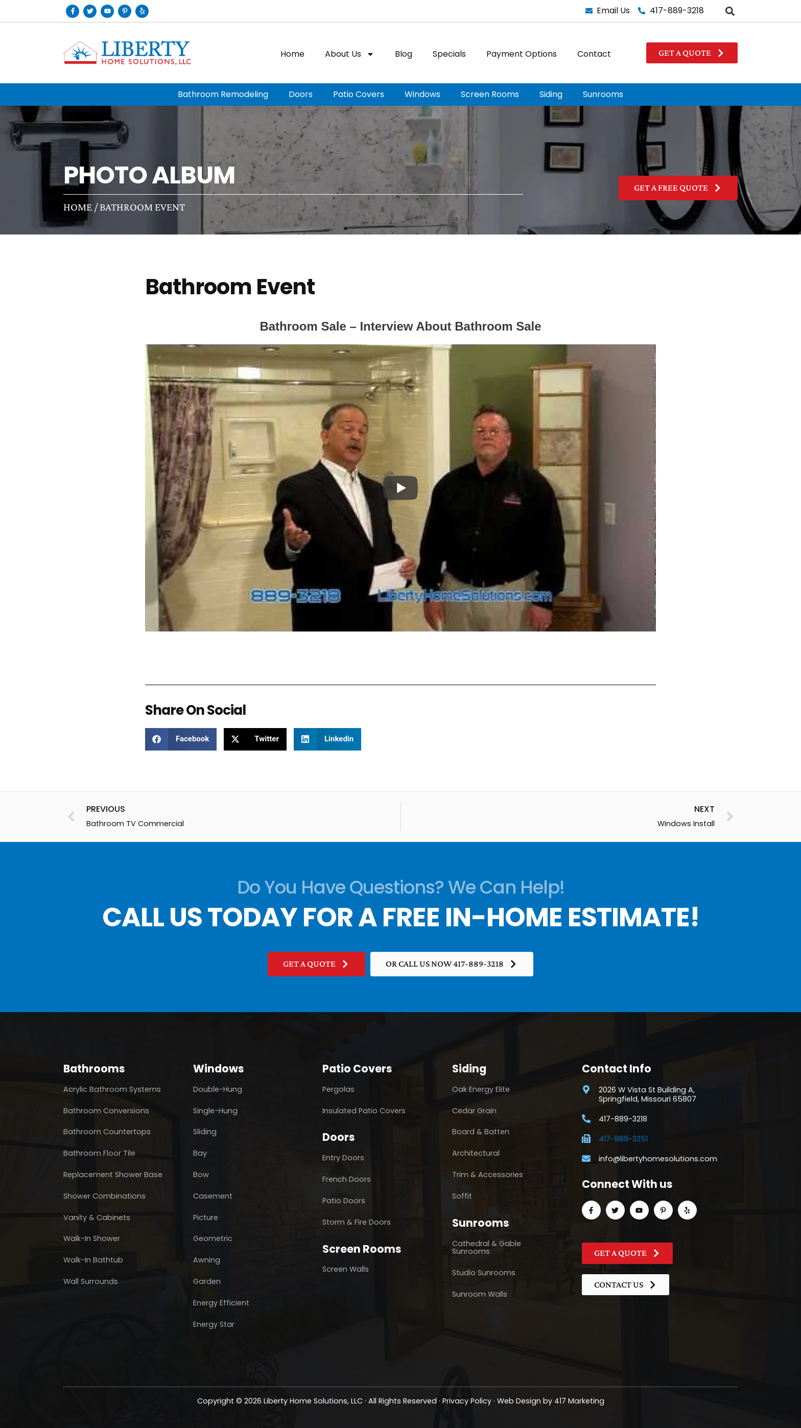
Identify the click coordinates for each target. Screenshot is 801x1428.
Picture (205, 1217)
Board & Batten (480, 1132)
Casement (212, 1196)
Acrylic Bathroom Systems (112, 1089)
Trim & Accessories (487, 1174)
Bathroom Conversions (106, 1111)
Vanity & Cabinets (96, 1217)
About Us (349, 54)
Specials (449, 54)
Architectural (476, 1153)
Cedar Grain (474, 1111)
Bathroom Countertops (107, 1132)
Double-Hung (217, 1089)
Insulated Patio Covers (364, 1111)
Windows (422, 94)
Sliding (205, 1132)
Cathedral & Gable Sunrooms (486, 1247)
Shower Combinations (104, 1196)
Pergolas (338, 1089)
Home (292, 54)
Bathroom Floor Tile (99, 1153)
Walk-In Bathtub (93, 1260)
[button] (729, 11)
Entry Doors (343, 1158)
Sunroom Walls (479, 1294)
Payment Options (521, 54)
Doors (301, 94)
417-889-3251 (623, 1139)
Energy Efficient (221, 1303)
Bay (200, 1153)
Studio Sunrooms (483, 1273)
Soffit (462, 1196)
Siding (550, 94)
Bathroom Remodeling (223, 94)
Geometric (212, 1238)
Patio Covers (358, 94)
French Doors (346, 1179)
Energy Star (213, 1324)
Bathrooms (94, 1068)
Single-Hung (215, 1111)
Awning (206, 1260)
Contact (594, 54)
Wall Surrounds (90, 1281)
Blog (403, 54)
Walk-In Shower (91, 1238)
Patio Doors (343, 1201)
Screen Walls (345, 1269)
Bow (201, 1174)
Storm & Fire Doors (356, 1222)
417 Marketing (579, 1401)
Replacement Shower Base (112, 1174)
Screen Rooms (490, 94)
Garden (207, 1281)
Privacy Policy (466, 1401)
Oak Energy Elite (481, 1089)
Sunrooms (603, 94)
